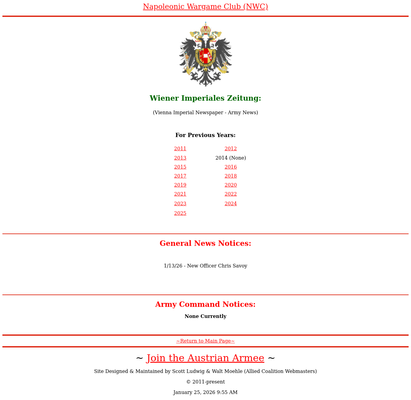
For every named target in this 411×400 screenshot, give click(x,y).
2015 (180, 167)
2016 (231, 167)
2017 (180, 176)
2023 (180, 203)
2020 (231, 185)
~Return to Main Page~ (205, 341)
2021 (180, 194)
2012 (231, 148)
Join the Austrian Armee (205, 358)
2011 (180, 148)
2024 (231, 203)
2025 (180, 213)
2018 (231, 176)
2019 (180, 185)
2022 (231, 194)
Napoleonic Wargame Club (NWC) (205, 6)
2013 (180, 158)
